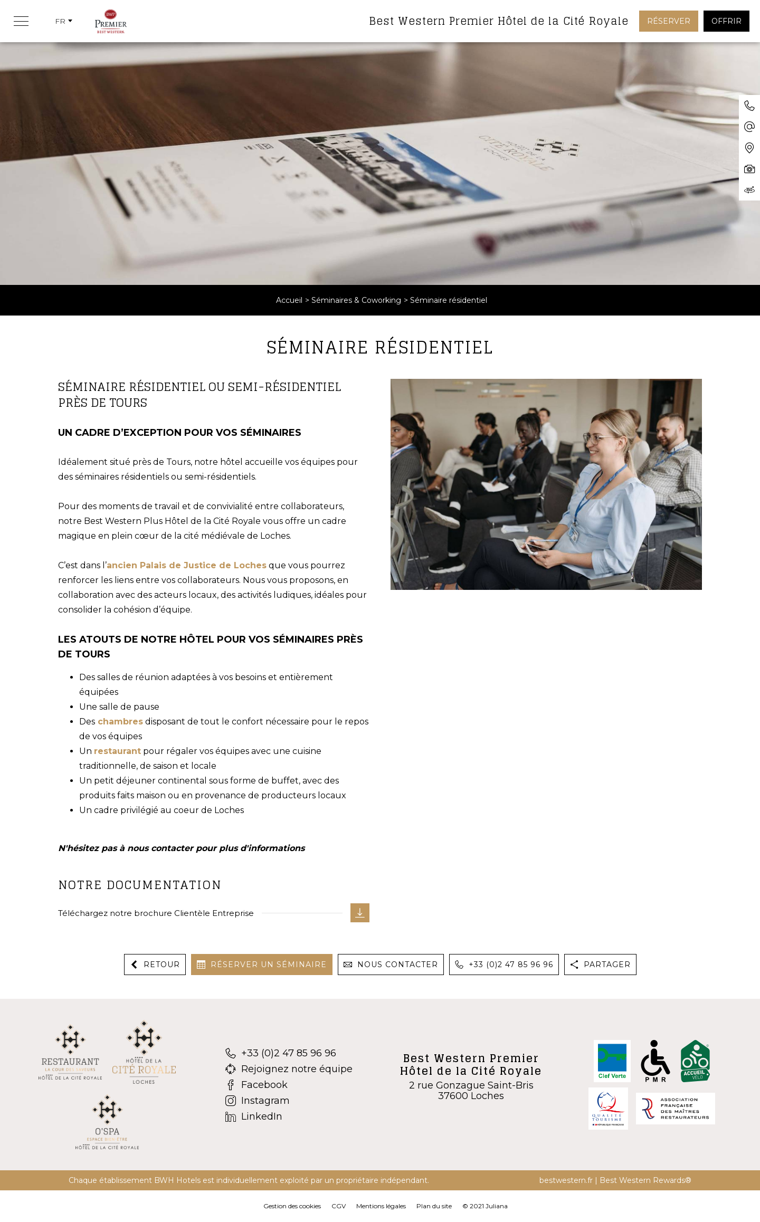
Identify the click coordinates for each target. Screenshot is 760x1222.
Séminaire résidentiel (448, 300)
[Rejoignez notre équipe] (289, 1069)
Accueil (289, 300)
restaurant (117, 751)
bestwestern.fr (566, 1180)
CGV (338, 1206)
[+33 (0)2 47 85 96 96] (289, 1053)
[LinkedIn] (289, 1116)
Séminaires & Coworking (356, 300)
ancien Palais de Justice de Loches (187, 565)
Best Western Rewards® (645, 1180)
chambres (120, 722)
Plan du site (434, 1206)
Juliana (497, 1206)
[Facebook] (289, 1085)
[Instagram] (289, 1100)
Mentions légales (381, 1206)
